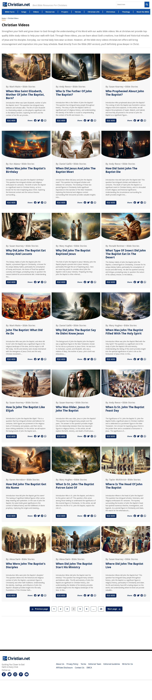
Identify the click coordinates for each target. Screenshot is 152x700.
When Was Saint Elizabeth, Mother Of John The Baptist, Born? (25, 95)
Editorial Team (94, 664)
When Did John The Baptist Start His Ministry (74, 565)
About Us (60, 664)
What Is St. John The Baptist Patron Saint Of (75, 486)
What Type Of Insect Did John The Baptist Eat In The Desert (126, 254)
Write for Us (127, 664)
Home (4, 18)
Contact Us (79, 668)
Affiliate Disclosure (64, 668)
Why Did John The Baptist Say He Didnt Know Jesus (76, 331)
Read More (11, 120)
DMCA (89, 668)
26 (101, 609)
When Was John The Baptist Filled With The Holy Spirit (124, 331)
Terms (83, 664)
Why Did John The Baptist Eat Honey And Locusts (26, 252)
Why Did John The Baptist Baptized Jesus (73, 252)
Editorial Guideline (111, 664)
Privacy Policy (72, 664)
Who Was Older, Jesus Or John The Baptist (73, 408)
